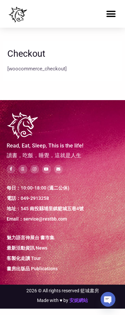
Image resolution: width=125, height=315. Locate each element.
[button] (110, 13)
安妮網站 (78, 306)
